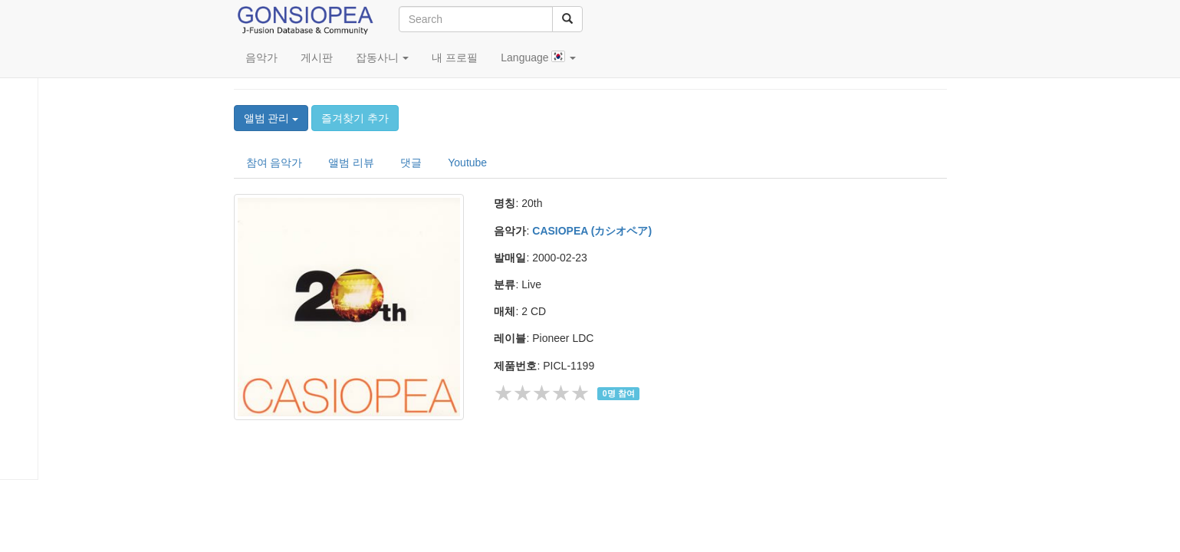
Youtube (467, 162)
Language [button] (538, 57)
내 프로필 (455, 57)
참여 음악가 (274, 162)
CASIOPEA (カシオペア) (592, 231)
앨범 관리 (271, 118)
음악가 (261, 57)
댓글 (411, 162)
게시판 (317, 57)
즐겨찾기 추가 (355, 118)
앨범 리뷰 (351, 162)
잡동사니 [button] (382, 57)
